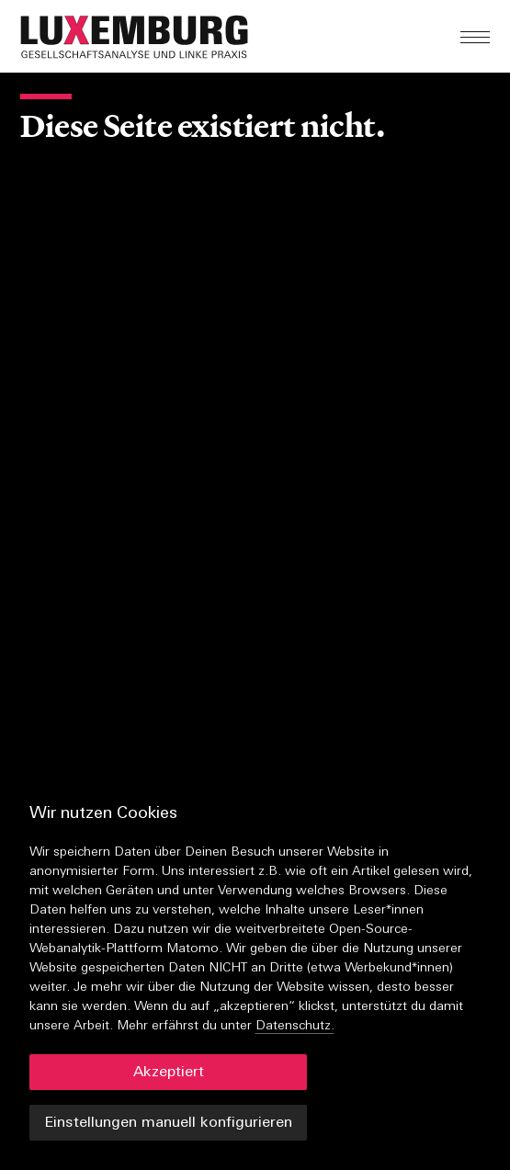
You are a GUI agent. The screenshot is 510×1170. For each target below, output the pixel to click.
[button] (182, 37)
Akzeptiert (168, 1072)
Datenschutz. (294, 1026)
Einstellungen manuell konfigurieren (168, 1123)
